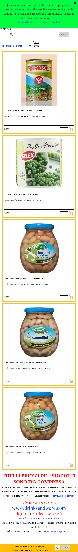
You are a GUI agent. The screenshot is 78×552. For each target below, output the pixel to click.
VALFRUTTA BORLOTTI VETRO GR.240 (24, 278)
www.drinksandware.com (39, 508)
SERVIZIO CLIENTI (62, 495)
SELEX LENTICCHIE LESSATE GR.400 (23, 110)
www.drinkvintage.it (49, 518)
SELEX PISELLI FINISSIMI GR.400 (21, 194)
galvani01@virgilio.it (61, 531)
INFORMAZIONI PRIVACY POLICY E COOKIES (31, 550)
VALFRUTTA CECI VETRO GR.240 (21, 446)
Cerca (63, 34)
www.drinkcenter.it (28, 518)
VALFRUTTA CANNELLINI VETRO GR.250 (25, 362)
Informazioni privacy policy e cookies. (39, 7)
